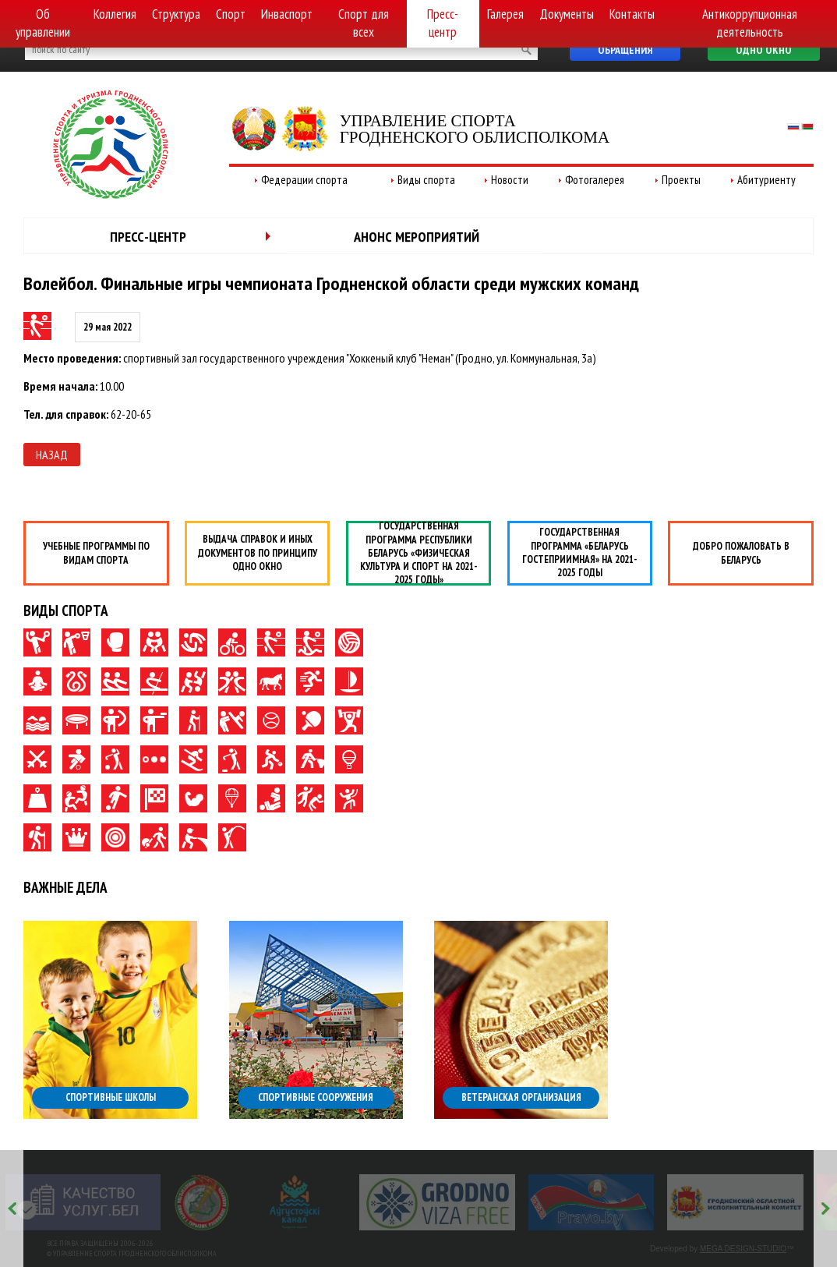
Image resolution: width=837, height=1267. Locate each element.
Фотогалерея (594, 180)
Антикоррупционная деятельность (749, 23)
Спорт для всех (363, 23)
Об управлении (43, 23)
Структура (176, 14)
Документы (566, 14)
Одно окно (764, 50)
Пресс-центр (442, 23)
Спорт (230, 14)
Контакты (632, 14)
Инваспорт (287, 14)
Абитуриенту (766, 180)
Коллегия (115, 14)
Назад (52, 454)
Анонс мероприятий (416, 237)
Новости (509, 180)
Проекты (681, 180)
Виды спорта (426, 180)
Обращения (625, 50)
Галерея (505, 14)
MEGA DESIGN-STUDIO (743, 1248)
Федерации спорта (304, 180)
